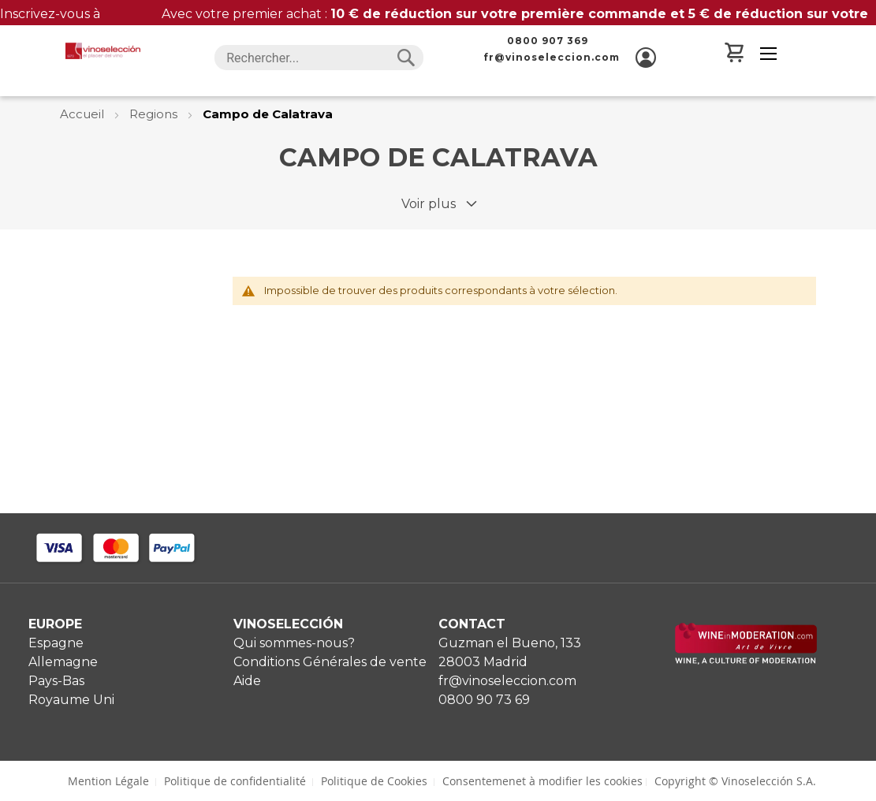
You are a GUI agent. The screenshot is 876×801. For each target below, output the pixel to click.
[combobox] (318, 57)
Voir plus (428, 203)
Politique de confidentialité (235, 780)
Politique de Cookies (374, 780)
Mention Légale (108, 780)
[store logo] (102, 51)
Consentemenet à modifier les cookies (542, 780)
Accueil (83, 113)
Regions (155, 113)
